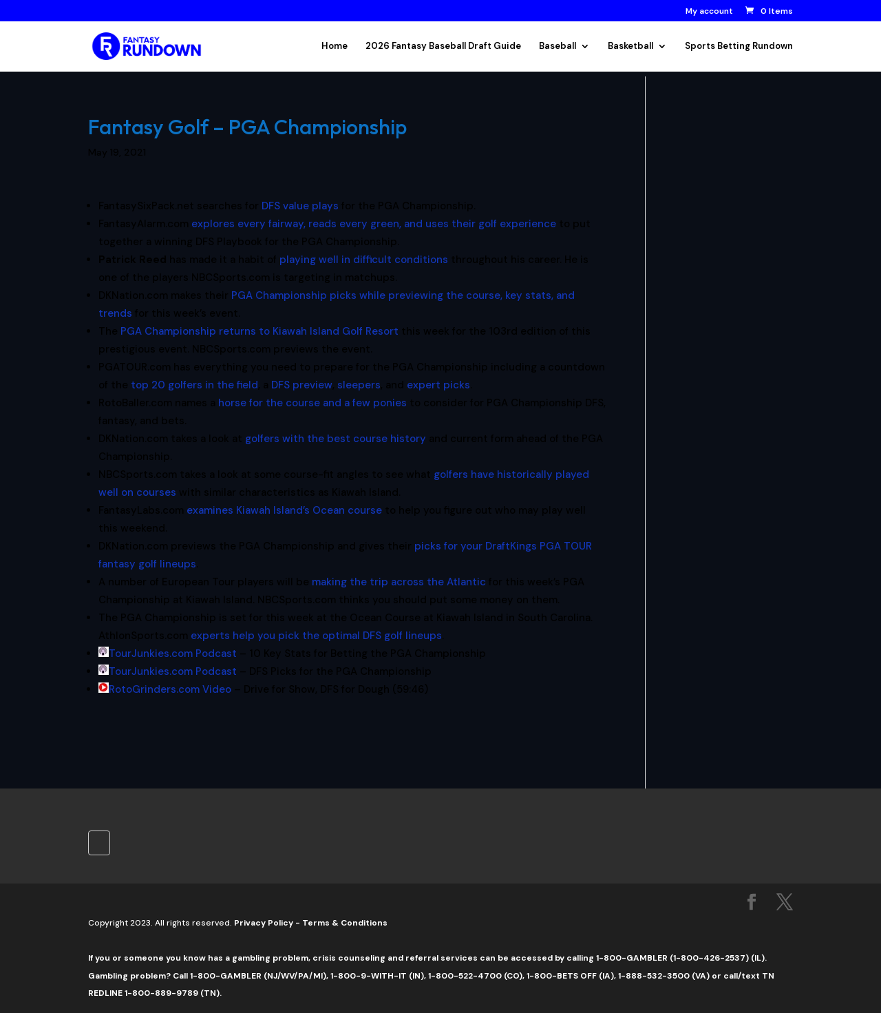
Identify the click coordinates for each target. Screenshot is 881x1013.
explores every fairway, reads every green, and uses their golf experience (373, 224)
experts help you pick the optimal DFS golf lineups (316, 636)
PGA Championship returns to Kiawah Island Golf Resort (259, 331)
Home (334, 46)
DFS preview (301, 385)
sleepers (359, 385)
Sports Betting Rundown (739, 46)
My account (709, 12)
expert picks (438, 385)
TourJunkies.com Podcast (173, 653)
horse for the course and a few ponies (312, 403)
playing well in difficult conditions (363, 260)
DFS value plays (300, 206)
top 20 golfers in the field (194, 385)
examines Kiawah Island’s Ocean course (284, 510)
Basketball (630, 46)
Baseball (557, 46)
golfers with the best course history (335, 439)
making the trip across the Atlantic (399, 582)
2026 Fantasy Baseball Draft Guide (443, 46)
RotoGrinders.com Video (170, 689)
